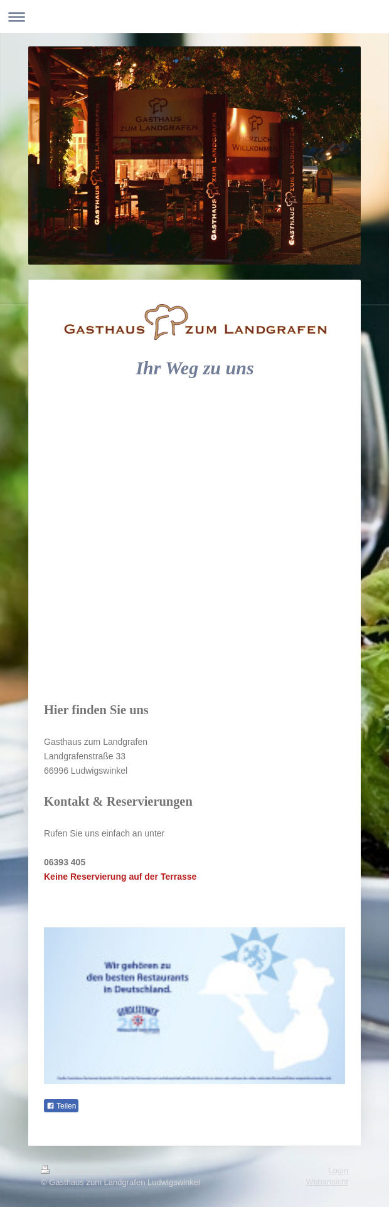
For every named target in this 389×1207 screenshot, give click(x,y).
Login (338, 1170)
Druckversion (72, 1171)
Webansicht (327, 1181)
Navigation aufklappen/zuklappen (194, 16)
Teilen (61, 1106)
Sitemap (124, 1171)
